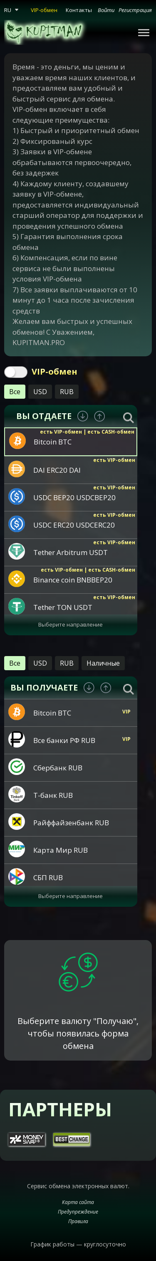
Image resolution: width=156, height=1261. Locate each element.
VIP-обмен (44, 10)
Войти (106, 10)
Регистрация (135, 10)
